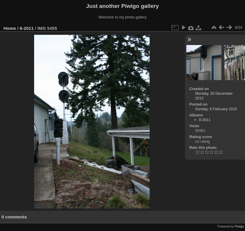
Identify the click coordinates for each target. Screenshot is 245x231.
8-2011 (27, 28)
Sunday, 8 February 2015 (216, 109)
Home (10, 28)
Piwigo (239, 226)
